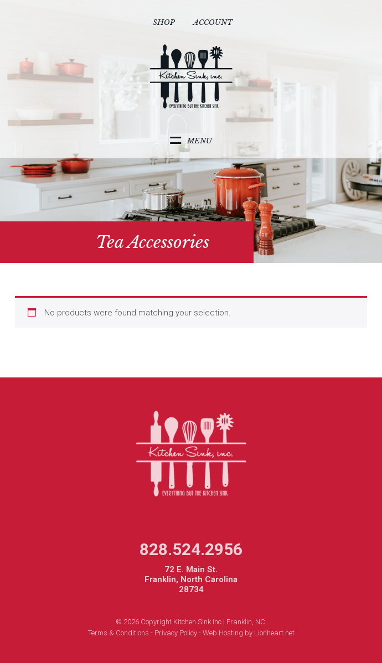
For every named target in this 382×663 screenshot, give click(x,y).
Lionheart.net (274, 633)
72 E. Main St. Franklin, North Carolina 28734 (191, 579)
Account (213, 22)
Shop (164, 22)
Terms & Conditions (118, 633)
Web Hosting (223, 633)
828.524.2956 (191, 549)
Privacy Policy (175, 633)
